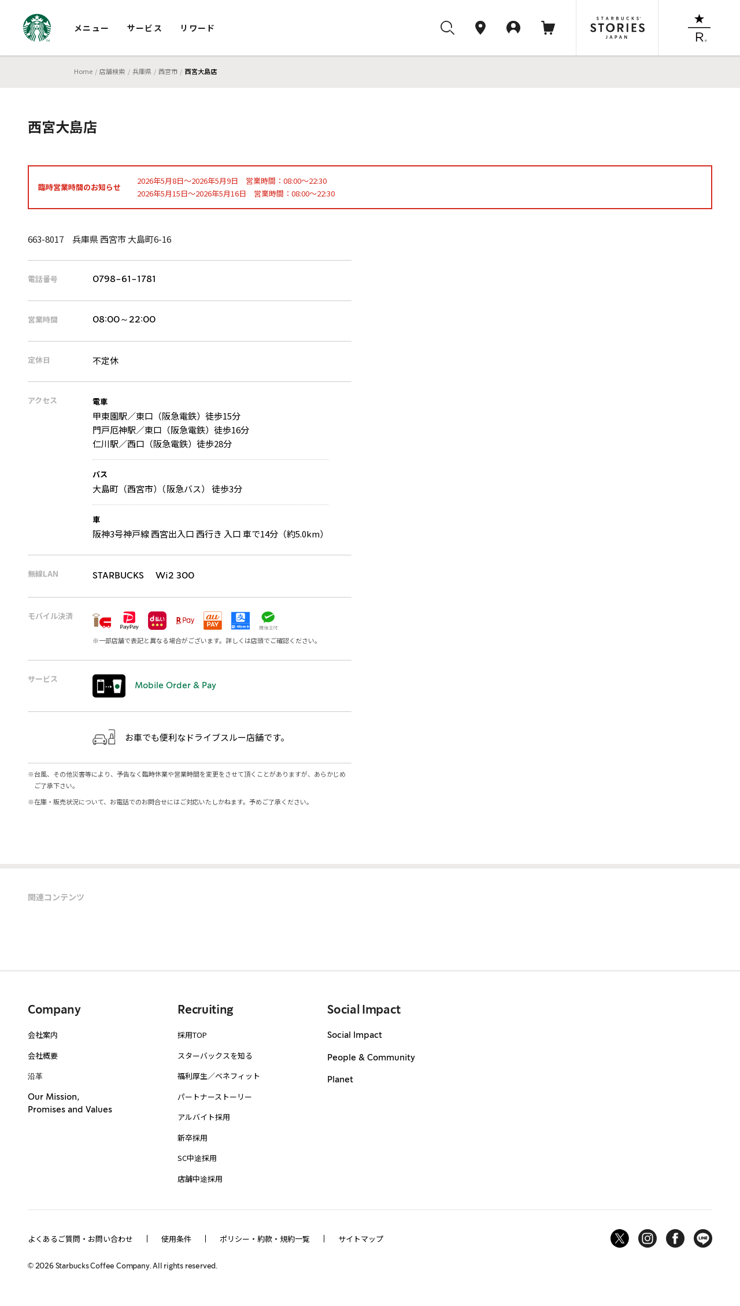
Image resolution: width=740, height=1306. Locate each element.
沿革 (35, 1075)
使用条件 (176, 1238)
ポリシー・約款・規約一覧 (265, 1238)
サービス (145, 28)
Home (83, 71)
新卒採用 (192, 1137)
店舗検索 (112, 71)
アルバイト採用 (203, 1116)
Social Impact (354, 1036)
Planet (340, 1080)
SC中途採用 (197, 1157)
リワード (198, 28)
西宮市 (167, 71)
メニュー (92, 28)
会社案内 (43, 1034)
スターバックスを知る (215, 1055)
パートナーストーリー (214, 1096)
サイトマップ (360, 1238)
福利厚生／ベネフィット (218, 1075)
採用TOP (192, 1034)
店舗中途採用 (200, 1178)
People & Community (371, 1058)
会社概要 (43, 1055)
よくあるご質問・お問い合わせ (80, 1238)
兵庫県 (141, 71)
